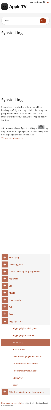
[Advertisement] (25, 66)
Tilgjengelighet (16, 321)
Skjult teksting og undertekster (27, 356)
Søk (10, 307)
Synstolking (18, 342)
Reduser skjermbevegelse (25, 370)
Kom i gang (14, 257)
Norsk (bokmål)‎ (39, 2)
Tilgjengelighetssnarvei (12, 138)
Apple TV (17, 6)
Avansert (13, 314)
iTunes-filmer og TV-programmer (24, 271)
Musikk (12, 292)
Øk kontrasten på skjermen (25, 363)
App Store (13, 278)
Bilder (11, 285)
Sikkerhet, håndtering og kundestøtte (26, 392)
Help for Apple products (11, 403)
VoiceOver (18, 377)
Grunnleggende (16, 264)
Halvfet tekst (19, 349)
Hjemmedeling (16, 300)
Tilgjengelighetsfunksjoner (25, 328)
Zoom (15, 384)
